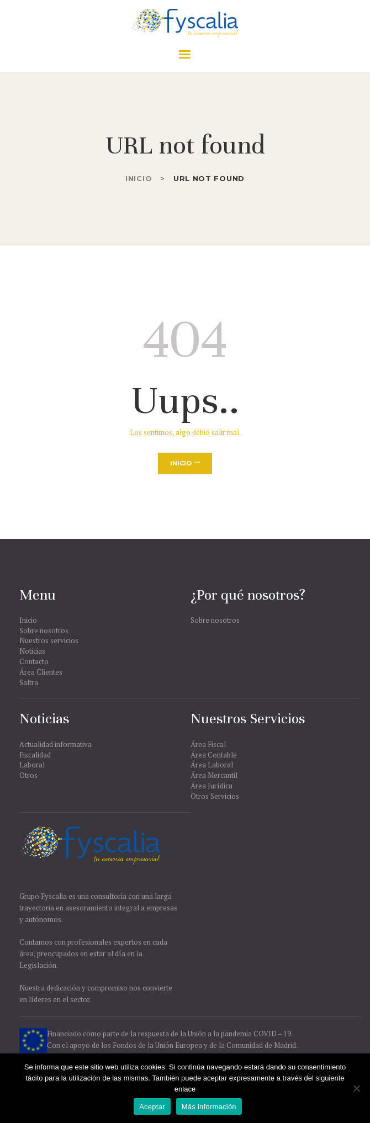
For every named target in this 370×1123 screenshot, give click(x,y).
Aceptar (152, 1107)
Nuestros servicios (48, 640)
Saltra (28, 682)
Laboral (32, 765)
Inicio (138, 178)
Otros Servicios (215, 796)
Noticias (32, 651)
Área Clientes (40, 672)
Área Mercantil (214, 775)
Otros (28, 775)
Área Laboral (212, 765)
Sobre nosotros (43, 630)
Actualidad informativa (55, 744)
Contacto (34, 661)
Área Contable (214, 755)
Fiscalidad (35, 755)
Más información (209, 1107)
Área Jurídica (211, 786)
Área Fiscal (208, 744)
